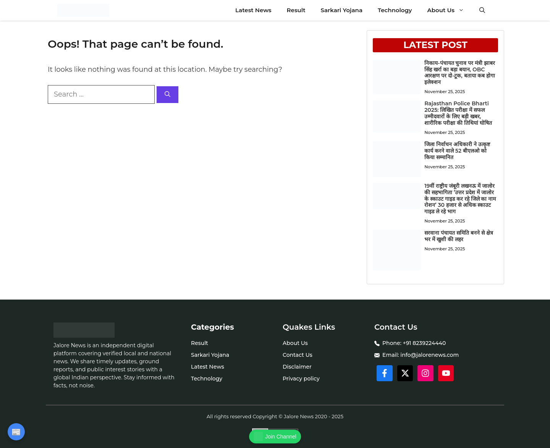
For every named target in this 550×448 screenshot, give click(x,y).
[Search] (167, 94)
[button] (482, 10)
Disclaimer (297, 366)
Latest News (253, 10)
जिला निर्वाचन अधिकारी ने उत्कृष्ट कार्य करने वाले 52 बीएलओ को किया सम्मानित (457, 151)
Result (296, 10)
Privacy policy (301, 378)
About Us (449, 10)
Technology (395, 10)
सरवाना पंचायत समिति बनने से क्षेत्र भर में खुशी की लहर (458, 236)
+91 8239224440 (424, 343)
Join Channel (275, 436)
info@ (408, 354)
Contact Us (297, 354)
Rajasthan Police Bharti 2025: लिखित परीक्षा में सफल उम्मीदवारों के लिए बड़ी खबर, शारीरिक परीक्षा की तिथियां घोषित (458, 113)
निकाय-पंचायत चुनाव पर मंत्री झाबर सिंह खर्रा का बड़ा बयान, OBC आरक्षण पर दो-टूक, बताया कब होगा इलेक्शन (459, 72)
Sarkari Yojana (341, 10)
